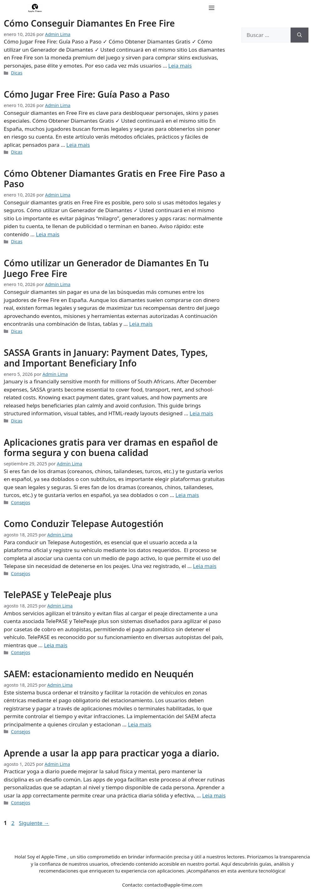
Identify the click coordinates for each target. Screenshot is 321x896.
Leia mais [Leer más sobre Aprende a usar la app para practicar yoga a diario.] (214, 795)
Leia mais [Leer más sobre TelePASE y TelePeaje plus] (55, 645)
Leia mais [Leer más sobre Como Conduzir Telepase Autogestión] (205, 566)
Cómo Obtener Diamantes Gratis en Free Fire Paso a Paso (114, 178)
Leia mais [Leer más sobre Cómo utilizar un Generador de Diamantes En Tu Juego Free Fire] (141, 323)
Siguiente (34, 823)
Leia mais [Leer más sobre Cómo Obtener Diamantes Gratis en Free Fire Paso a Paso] (48, 234)
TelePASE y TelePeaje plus (58, 595)
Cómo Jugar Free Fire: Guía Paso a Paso (87, 94)
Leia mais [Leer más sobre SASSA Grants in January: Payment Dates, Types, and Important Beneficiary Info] (201, 413)
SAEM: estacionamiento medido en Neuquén (99, 674)
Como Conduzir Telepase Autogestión (83, 524)
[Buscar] (299, 35)
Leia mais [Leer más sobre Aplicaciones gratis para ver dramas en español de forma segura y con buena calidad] (187, 495)
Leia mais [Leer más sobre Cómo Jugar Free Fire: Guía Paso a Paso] (78, 144)
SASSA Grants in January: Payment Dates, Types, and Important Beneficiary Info (106, 357)
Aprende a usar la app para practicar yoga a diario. (111, 753)
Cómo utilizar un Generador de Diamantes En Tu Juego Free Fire (106, 268)
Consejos (20, 502)
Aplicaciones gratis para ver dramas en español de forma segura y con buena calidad (111, 447)
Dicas (16, 73)
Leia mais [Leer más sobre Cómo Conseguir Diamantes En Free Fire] (180, 65)
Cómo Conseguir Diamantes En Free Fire (89, 23)
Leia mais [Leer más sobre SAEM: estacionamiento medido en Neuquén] (139, 724)
